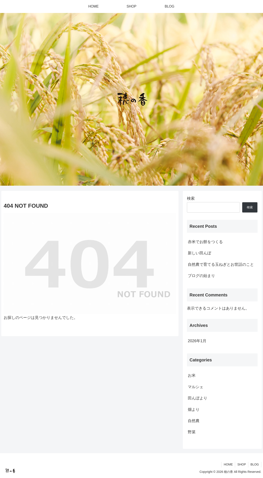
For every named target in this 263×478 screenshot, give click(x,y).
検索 (191, 198)
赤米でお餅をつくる (205, 242)
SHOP (241, 464)
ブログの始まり (201, 276)
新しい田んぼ (199, 253)
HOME (228, 464)
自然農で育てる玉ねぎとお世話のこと (221, 264)
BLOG (254, 464)
